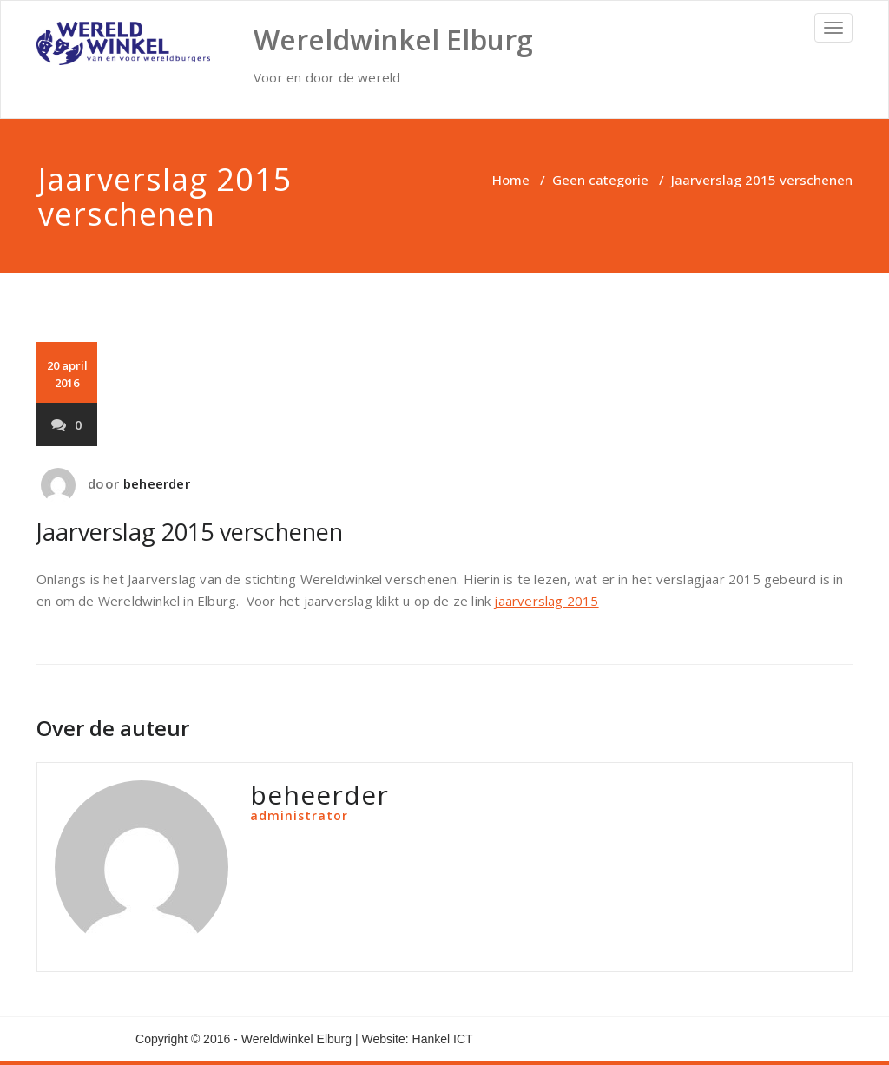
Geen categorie (600, 179)
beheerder (156, 483)
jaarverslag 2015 (546, 600)
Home (511, 179)
